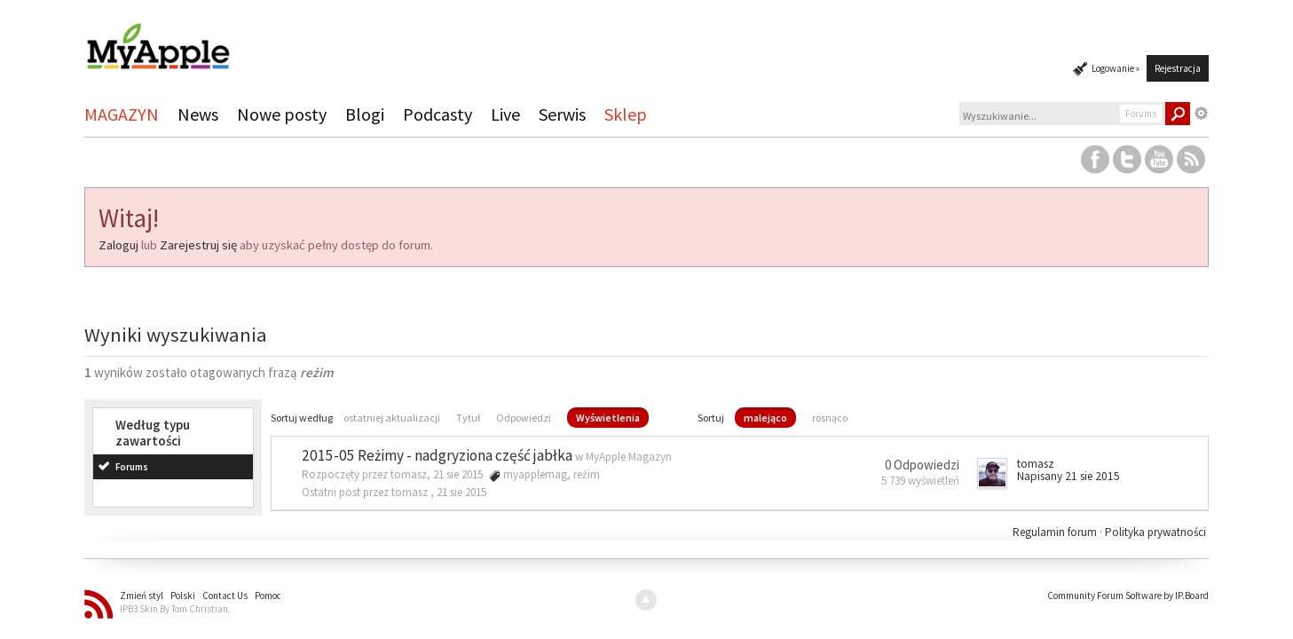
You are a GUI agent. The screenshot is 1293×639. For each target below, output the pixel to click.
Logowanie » (1115, 68)
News (197, 114)
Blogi (364, 114)
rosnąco (830, 417)
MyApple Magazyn (629, 456)
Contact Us (225, 595)
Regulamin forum (1056, 532)
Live (505, 114)
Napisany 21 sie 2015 (1068, 476)
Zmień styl (141, 595)
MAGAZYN (121, 114)
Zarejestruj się (198, 245)
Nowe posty (282, 114)
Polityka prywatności (1155, 532)
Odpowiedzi (523, 417)
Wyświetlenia (608, 417)
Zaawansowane (1201, 113)
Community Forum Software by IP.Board (1128, 595)
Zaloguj (118, 245)
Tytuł (468, 417)
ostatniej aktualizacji (391, 417)
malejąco (765, 417)
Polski (182, 595)
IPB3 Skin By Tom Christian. (175, 609)
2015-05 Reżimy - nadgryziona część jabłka (437, 455)
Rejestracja (1178, 68)
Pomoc (268, 595)
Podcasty (437, 114)
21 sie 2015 (461, 492)
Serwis (562, 114)
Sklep (625, 114)
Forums (131, 467)
